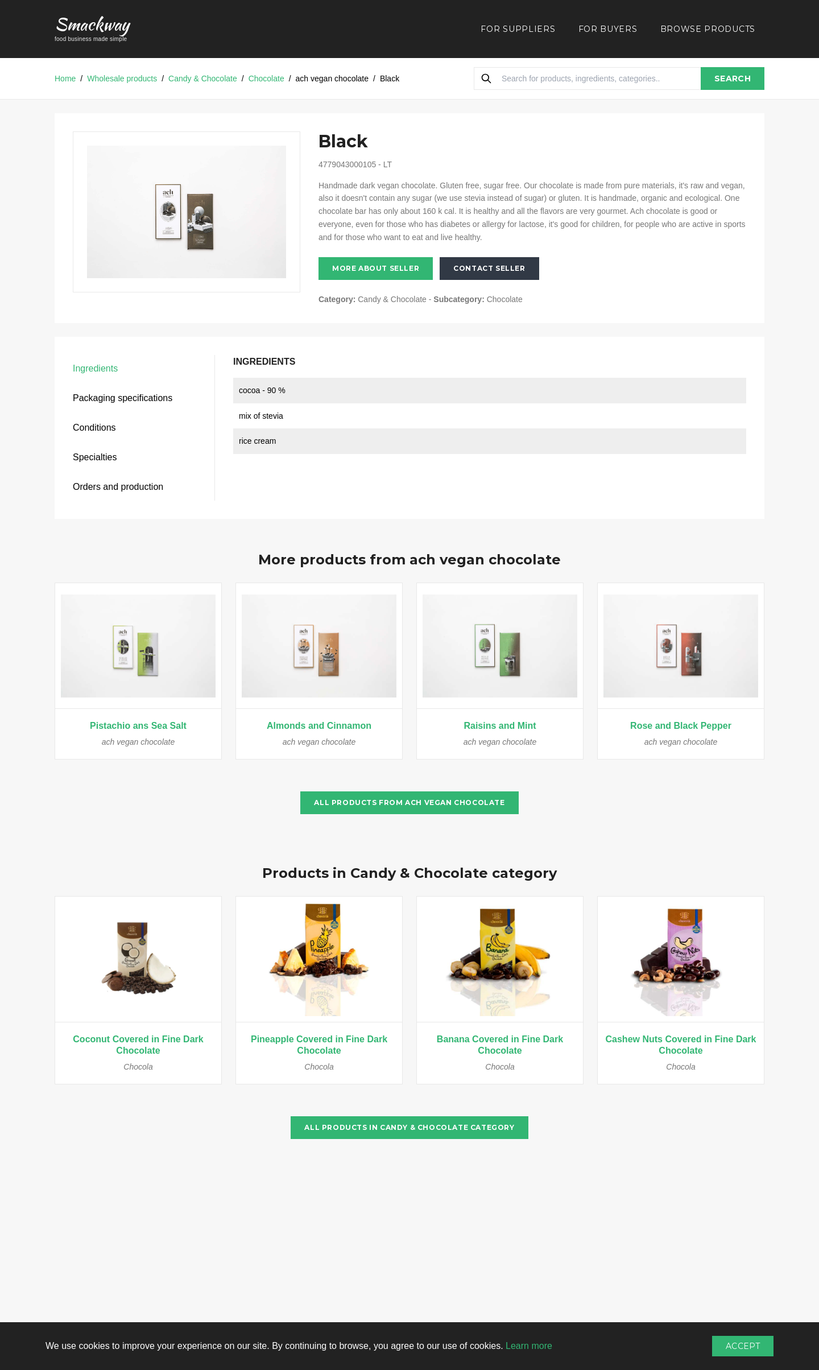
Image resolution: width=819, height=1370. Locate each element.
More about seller (375, 268)
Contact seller (489, 268)
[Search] (486, 78)
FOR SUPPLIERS (518, 29)
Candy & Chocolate (202, 78)
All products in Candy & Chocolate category (409, 1127)
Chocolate (266, 78)
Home (65, 78)
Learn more (529, 1346)
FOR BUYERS (608, 29)
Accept (743, 1346)
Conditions (94, 427)
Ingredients (95, 368)
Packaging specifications (122, 398)
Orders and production (118, 487)
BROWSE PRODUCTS (708, 29)
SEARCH (732, 78)
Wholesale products (122, 78)
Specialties (95, 457)
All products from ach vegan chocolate (409, 802)
